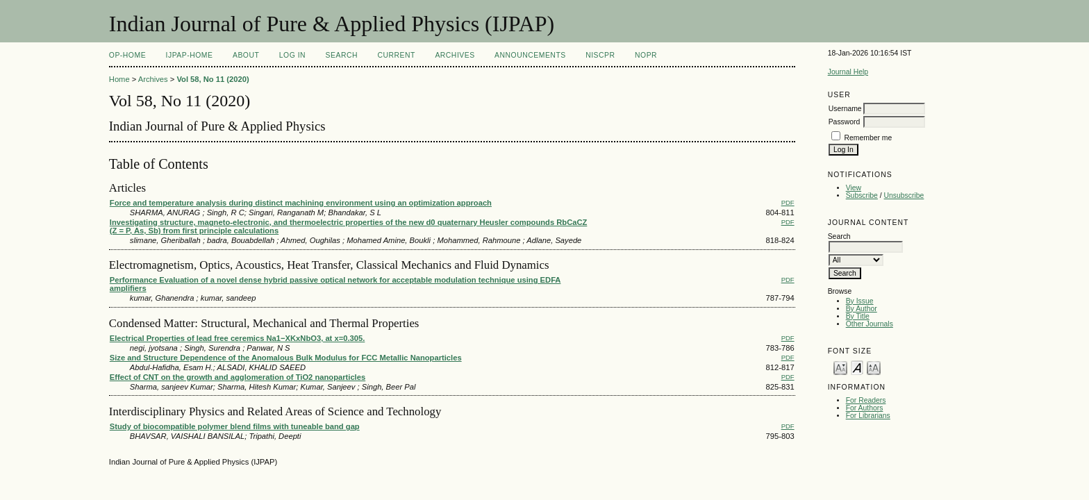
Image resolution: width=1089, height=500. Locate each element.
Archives (454, 55)
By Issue (860, 301)
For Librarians (868, 415)
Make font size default (857, 367)
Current (396, 55)
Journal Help (848, 72)
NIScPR (600, 55)
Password (845, 122)
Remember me (868, 138)
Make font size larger (874, 367)
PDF (788, 202)
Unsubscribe (904, 195)
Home (119, 79)
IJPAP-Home (189, 55)
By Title (858, 316)
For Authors (864, 408)
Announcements (530, 55)
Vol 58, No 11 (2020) (212, 79)
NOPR (646, 55)
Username (845, 108)
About (246, 55)
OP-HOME (127, 55)
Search (342, 55)
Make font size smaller (840, 367)
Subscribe (862, 195)
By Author (861, 308)
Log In (292, 55)
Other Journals (869, 324)
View (853, 188)
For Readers (866, 400)
